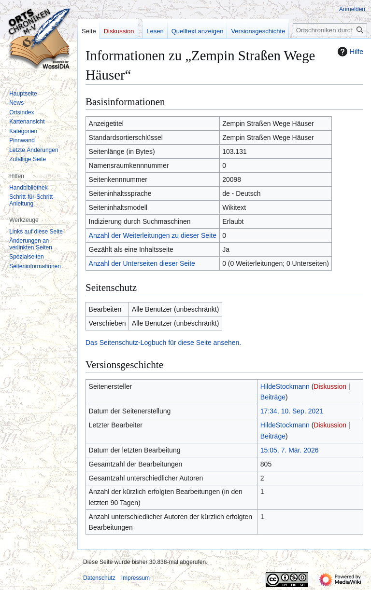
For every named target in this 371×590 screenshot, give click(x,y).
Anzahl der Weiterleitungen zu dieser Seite (152, 235)
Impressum (135, 578)
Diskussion (330, 386)
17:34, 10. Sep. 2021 (291, 411)
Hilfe (349, 51)
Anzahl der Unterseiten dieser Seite (142, 263)
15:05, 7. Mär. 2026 (289, 450)
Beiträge (272, 397)
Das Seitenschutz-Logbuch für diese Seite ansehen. (163, 342)
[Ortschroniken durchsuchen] (330, 30)
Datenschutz (99, 578)
